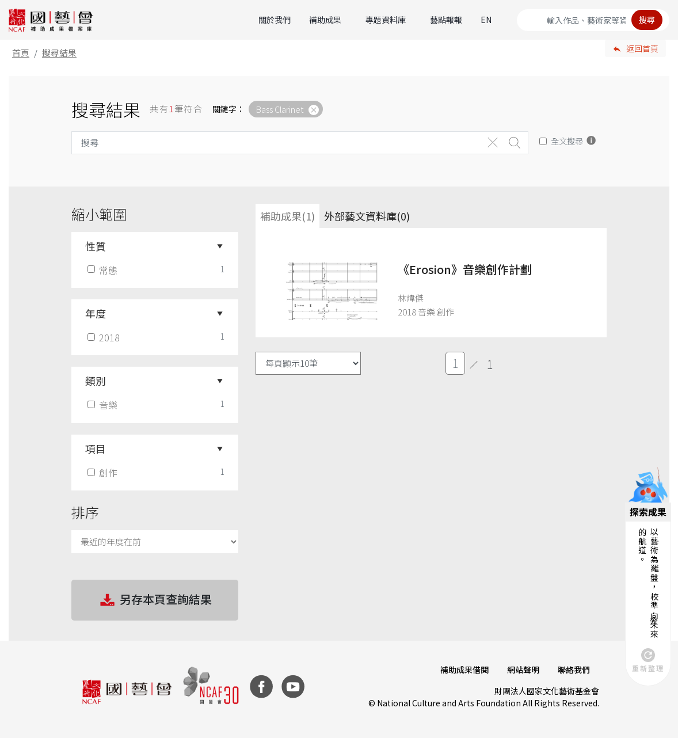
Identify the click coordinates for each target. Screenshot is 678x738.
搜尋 (647, 19)
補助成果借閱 (464, 669)
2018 (105, 337)
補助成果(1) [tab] (287, 215)
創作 (103, 473)
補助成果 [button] (325, 19)
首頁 (20, 53)
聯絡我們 (574, 669)
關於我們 (274, 19)
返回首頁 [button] (642, 48)
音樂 (103, 405)
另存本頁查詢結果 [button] (155, 600)
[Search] (593, 20)
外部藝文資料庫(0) (367, 215)
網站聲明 (523, 669)
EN (486, 19)
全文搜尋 (567, 141)
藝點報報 (446, 19)
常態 (103, 270)
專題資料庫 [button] (385, 19)
